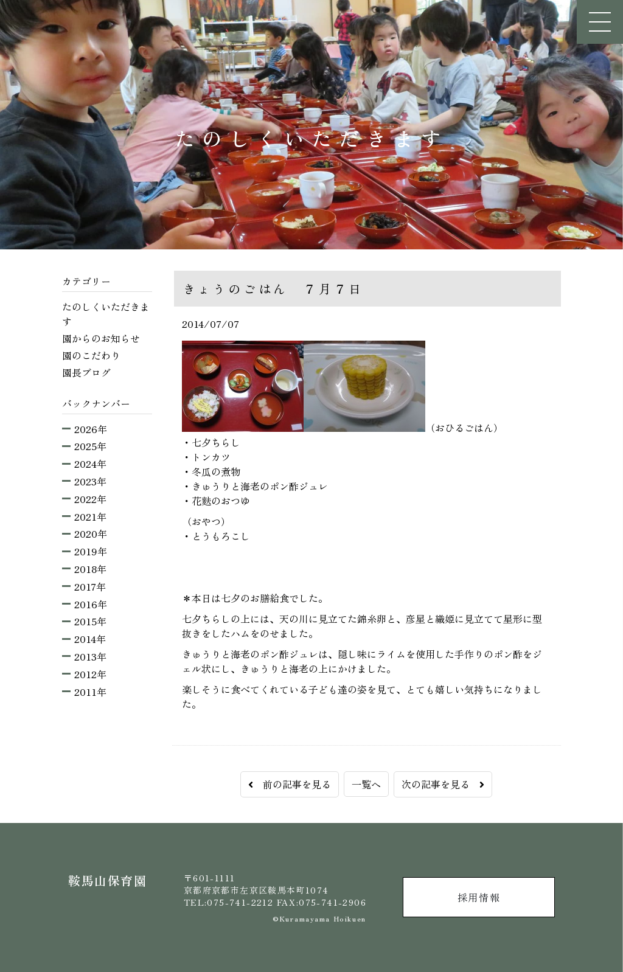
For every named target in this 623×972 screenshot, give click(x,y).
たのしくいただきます (106, 313)
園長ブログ (86, 372)
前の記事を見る (289, 784)
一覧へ (366, 784)
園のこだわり (91, 355)
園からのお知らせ (101, 338)
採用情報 (479, 897)
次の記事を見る (443, 784)
